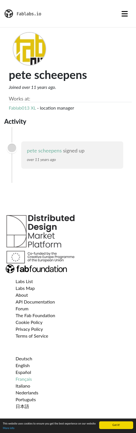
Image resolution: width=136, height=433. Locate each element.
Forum (22, 308)
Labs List (24, 281)
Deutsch (24, 358)
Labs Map (25, 288)
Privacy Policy (29, 329)
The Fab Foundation (35, 315)
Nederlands (27, 392)
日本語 (22, 406)
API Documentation (35, 301)
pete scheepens (44, 150)
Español (23, 372)
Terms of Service (32, 335)
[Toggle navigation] (124, 13)
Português (26, 399)
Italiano (23, 385)
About (22, 295)
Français (24, 379)
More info (8, 428)
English (23, 365)
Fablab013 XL (22, 107)
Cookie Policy (29, 322)
